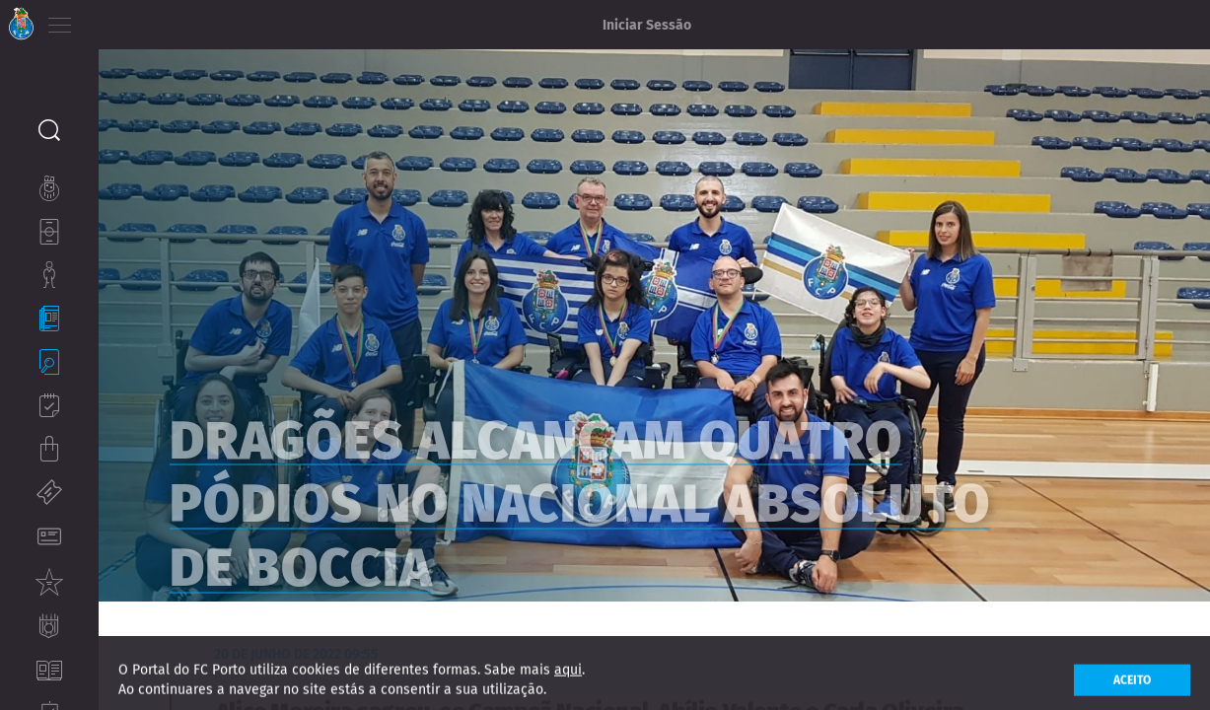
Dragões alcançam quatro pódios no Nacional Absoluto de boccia (620, 510)
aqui (568, 682)
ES (166, 20)
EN (139, 20)
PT (111, 20)
